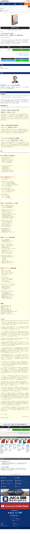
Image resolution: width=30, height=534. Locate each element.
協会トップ (14, 517)
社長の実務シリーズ (7, 12)
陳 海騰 (5, 37)
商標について (15, 525)
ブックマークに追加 (8, 58)
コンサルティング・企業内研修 (14, 518)
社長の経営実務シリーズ (13, 12)
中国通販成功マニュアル (6, 445)
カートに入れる (21, 50)
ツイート (8, 60)
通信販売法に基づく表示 (4, 525)
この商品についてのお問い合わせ (24, 433)
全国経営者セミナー (15, 520)
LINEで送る (22, 60)
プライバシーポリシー (16, 524)
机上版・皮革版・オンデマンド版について (23, 53)
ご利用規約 (2, 524)
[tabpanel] (15, 20)
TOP (1, 12)
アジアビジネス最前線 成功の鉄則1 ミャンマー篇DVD (2, 446)
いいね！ (22, 58)
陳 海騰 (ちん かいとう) (6, 85)
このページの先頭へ (15, 474)
